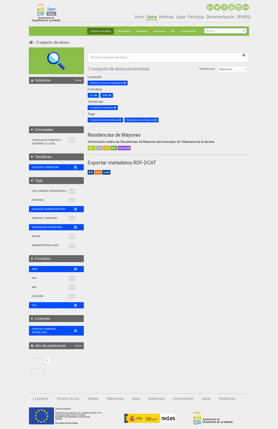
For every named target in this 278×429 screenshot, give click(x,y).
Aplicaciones (115, 398)
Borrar (78, 80)
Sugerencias (156, 398)
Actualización (188, 31)
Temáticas (141, 31)
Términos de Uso (68, 398)
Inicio (139, 16)
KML (113, 148)
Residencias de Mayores (114, 135)
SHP (99, 148)
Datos (152, 16)
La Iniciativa (40, 398)
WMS (91, 148)
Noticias (166, 16)
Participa (196, 16)
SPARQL (244, 16)
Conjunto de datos (100, 31)
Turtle (106, 172)
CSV (106, 148)
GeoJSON (124, 148)
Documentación (220, 16)
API (173, 31)
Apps (180, 16)
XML (98, 172)
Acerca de (159, 31)
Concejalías (123, 31)
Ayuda (206, 398)
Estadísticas (227, 398)
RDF (91, 172)
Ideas (136, 398)
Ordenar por (207, 68)
